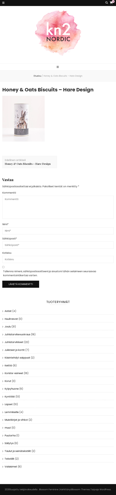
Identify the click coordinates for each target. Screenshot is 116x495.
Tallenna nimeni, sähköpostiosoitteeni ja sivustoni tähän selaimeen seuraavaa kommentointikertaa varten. (49, 273)
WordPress (105, 489)
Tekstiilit (9, 459)
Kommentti (9, 192)
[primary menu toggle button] (58, 67)
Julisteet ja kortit (15, 350)
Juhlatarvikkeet (14, 342)
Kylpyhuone (12, 389)
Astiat (8, 311)
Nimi (5, 224)
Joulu (8, 326)
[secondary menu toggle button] (3, 3)
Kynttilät (10, 396)
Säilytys (9, 443)
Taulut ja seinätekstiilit (18, 451)
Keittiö (8, 365)
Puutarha (10, 435)
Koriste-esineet (14, 373)
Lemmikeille (12, 412)
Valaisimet (11, 466)
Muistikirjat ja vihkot (16, 420)
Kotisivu (6, 253)
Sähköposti (9, 238)
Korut (8, 381)
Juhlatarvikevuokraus (17, 334)
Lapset (9, 404)
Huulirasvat (11, 319)
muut (8, 427)
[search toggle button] (106, 3)
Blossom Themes (81, 489)
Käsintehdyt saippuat (17, 357)
